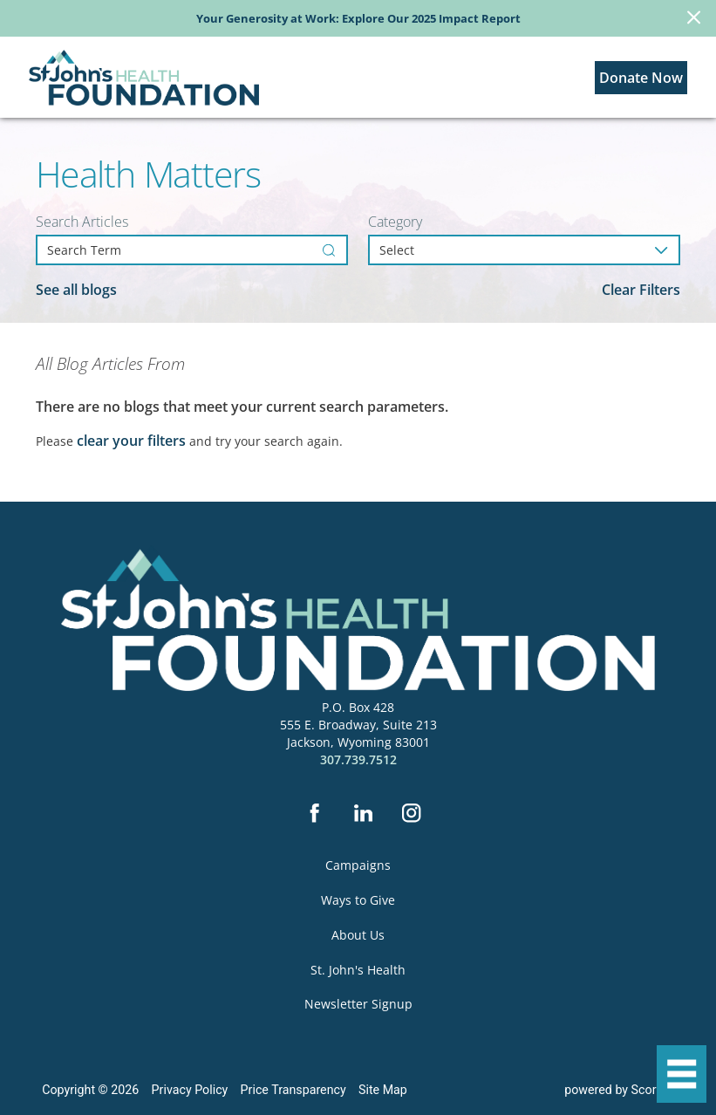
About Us (358, 935)
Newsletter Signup (358, 1003)
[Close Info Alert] (693, 18)
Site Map (382, 1090)
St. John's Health (358, 969)
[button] (681, 1074)
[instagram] (411, 814)
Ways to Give (358, 900)
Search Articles (82, 222)
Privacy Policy (190, 1090)
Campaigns (358, 865)
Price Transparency (293, 1090)
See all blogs (76, 289)
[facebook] (314, 814)
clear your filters (131, 440)
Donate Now (641, 77)
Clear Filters (641, 289)
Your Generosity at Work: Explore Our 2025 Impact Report (358, 18)
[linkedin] (363, 814)
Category (395, 222)
